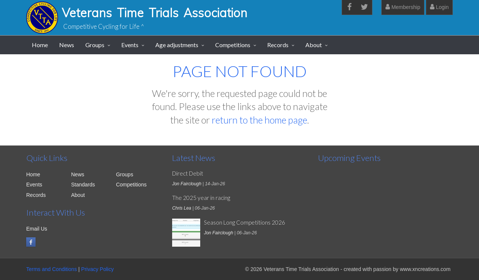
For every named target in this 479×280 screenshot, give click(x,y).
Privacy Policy (97, 269)
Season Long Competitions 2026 (244, 222)
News (66, 44)
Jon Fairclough (186, 183)
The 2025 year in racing (201, 197)
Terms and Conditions (51, 269)
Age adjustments (176, 44)
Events (129, 44)
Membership (402, 7)
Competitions (232, 44)
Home (40, 44)
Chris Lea (181, 208)
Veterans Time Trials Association (154, 12)
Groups (94, 44)
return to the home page (259, 119)
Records (278, 44)
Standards (83, 185)
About (313, 44)
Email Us (36, 229)
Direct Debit (187, 173)
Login (439, 7)
